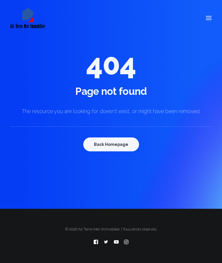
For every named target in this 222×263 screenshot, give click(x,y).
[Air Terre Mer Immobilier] (27, 18)
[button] (208, 18)
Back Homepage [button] (111, 144)
